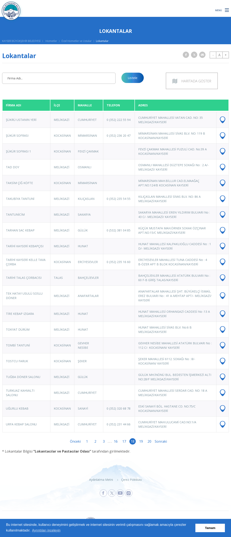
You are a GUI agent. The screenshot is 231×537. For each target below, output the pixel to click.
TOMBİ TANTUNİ (18, 345)
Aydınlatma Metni (101, 480)
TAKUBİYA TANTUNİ (20, 199)
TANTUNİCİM (15, 214)
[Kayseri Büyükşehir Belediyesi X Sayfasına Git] (112, 493)
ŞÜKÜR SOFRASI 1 (18, 151)
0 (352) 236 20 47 (118, 136)
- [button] (213, 55)
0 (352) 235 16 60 (118, 262)
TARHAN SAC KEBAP (20, 230)
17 (124, 441)
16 (116, 441)
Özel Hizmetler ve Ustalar (76, 41)
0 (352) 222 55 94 (118, 120)
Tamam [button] (210, 528)
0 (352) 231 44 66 (118, 424)
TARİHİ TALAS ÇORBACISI (24, 278)
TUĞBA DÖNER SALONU (23, 377)
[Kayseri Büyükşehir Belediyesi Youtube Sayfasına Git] (120, 493)
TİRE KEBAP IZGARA (20, 314)
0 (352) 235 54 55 (118, 199)
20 (149, 441)
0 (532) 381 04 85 (118, 230)
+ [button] (226, 55)
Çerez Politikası (131, 480)
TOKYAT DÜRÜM (18, 329)
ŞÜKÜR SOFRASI (17, 136)
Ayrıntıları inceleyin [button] (46, 530)
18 (132, 441)
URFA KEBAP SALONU (21, 424)
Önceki (73, 441)
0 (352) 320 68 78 (118, 408)
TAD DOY (12, 167)
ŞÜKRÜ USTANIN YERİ (21, 120)
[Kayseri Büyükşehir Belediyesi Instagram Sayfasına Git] (128, 493)
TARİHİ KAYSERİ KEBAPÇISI (24, 246)
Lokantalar (102, 41)
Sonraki (158, 441)
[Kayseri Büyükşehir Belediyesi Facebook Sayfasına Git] (103, 493)
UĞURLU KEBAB (17, 408)
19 (141, 441)
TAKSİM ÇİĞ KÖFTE (19, 183)
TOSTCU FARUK (17, 361)
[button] (227, 9)
